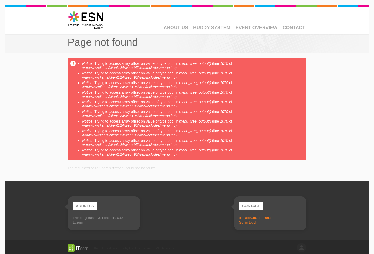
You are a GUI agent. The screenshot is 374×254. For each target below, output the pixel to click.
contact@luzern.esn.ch (256, 218)
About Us (176, 27)
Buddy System (211, 27)
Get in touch (248, 222)
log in (301, 247)
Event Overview (257, 27)
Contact (294, 27)
